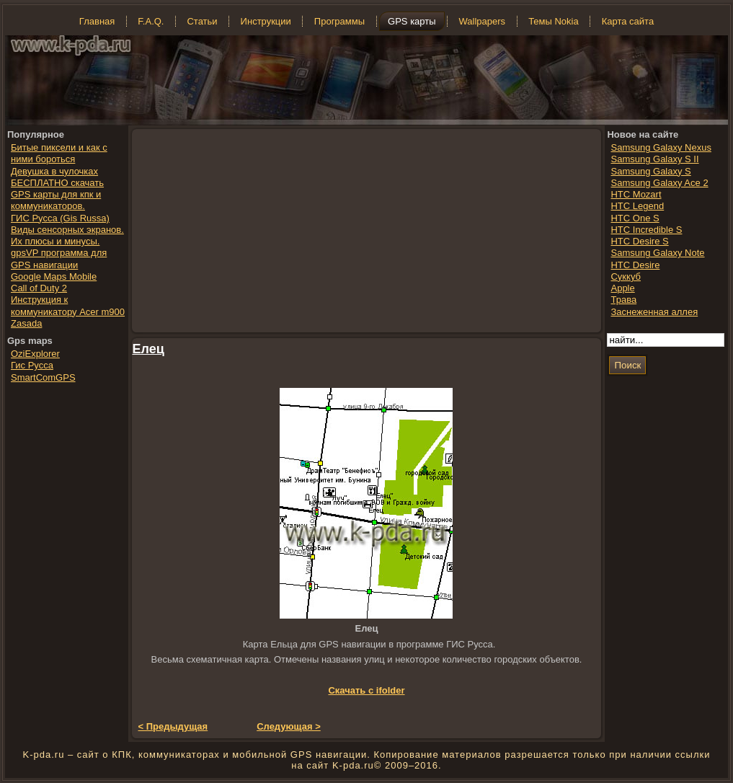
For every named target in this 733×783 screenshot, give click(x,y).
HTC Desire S (639, 241)
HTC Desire (634, 265)
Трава (623, 299)
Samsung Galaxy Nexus (660, 147)
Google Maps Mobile (54, 276)
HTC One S (634, 218)
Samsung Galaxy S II (654, 159)
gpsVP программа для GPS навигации (59, 258)
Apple (622, 288)
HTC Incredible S (646, 229)
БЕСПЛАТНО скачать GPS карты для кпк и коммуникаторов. (57, 194)
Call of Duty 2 (39, 288)
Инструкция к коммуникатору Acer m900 (68, 305)
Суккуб (625, 276)
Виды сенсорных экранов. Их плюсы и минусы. (67, 235)
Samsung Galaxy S (650, 171)
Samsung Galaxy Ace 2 (659, 182)
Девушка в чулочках (54, 171)
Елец (148, 349)
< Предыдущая (173, 726)
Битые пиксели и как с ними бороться (59, 153)
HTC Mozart (635, 194)
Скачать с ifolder (366, 690)
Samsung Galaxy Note (657, 252)
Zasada (26, 323)
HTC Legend (637, 205)
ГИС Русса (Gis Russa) (60, 218)
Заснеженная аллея (654, 311)
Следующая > (289, 726)
